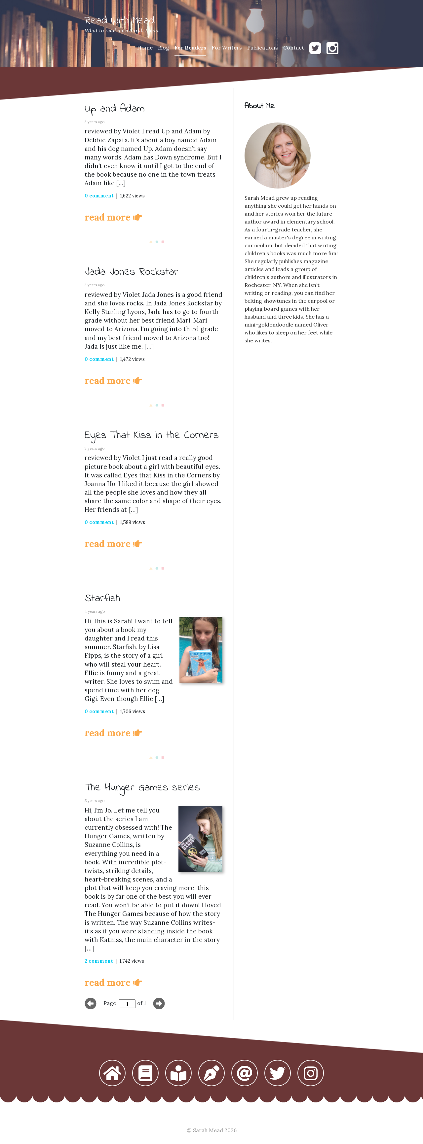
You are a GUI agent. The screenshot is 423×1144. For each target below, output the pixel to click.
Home (145, 47)
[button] (112, 1073)
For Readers (190, 47)
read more (113, 217)
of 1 (141, 1003)
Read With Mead (120, 21)
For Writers (227, 47)
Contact (293, 47)
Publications (262, 47)
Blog (163, 47)
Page (109, 1003)
